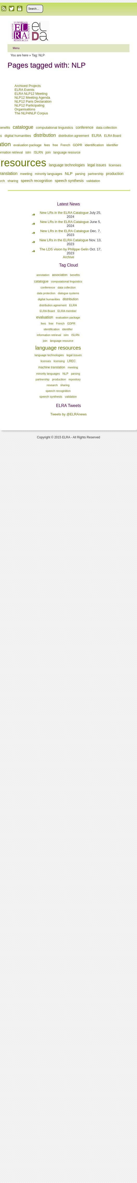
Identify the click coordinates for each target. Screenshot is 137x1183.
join (48, 152)
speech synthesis (69, 181)
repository (75, 379)
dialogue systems (68, 293)
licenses (115, 165)
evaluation (44, 317)
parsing (80, 174)
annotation (42, 274)
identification (94, 145)
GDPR (77, 145)
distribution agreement (73, 136)
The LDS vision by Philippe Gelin (64, 249)
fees (47, 145)
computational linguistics (54, 128)
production (115, 174)
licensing (59, 361)
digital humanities (17, 136)
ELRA (97, 135)
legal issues (96, 165)
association (60, 275)
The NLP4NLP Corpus (31, 113)
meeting (26, 174)
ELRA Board (112, 136)
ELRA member (66, 311)
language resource (66, 152)
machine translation (51, 367)
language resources (58, 348)
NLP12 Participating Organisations (29, 107)
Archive (68, 257)
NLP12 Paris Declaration (33, 101)
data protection (46, 293)
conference (84, 127)
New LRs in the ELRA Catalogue (65, 213)
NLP (69, 173)
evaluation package (28, 145)
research (52, 385)
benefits (75, 274)
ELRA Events (25, 90)
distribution (45, 135)
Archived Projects (28, 86)
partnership (95, 174)
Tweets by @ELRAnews (68, 414)
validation (93, 181)
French (65, 145)
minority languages (48, 174)
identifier (112, 145)
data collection (106, 128)
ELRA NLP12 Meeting (31, 94)
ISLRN (38, 152)
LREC (71, 361)
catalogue (23, 127)
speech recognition (36, 181)
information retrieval (49, 335)
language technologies (67, 165)
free (55, 145)
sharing (13, 181)
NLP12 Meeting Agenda (32, 97)
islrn (28, 152)
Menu (16, 48)
